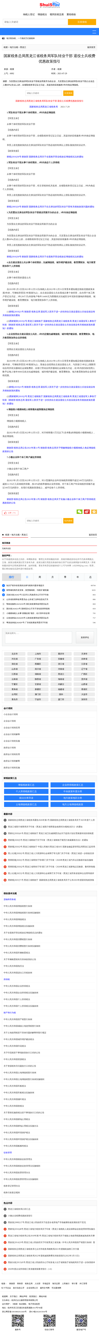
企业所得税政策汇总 (72, 785)
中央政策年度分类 (72, 791)
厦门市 (61, 699)
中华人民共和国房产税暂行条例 (18, 1019)
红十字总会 (6, 1288)
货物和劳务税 (10, 899)
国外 (61, 694)
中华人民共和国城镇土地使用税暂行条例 (22, 1026)
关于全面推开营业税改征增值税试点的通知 (23, 933)
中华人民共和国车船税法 (15, 1086)
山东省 (15, 669)
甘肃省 (38, 684)
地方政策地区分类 (72, 798)
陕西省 (38, 679)
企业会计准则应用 (12, 728)
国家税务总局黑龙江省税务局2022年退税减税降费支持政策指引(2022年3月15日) (43, 1256)
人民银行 (66, 1283)
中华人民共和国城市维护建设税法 (19, 1039)
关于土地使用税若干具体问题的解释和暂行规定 (25, 1033)
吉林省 (84, 659)
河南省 (61, 669)
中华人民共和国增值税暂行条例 (18, 906)
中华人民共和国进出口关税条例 (18, 973)
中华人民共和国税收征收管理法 (18, 1159)
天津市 (84, 654)
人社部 (37, 1283)
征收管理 (8, 1153)
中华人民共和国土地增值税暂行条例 (20, 1073)
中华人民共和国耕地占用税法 (17, 1119)
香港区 (84, 689)
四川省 (38, 669)
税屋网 (5, 1296)
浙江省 (61, 664)
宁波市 (38, 699)
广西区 (84, 674)
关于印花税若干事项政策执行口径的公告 (22, 1053)
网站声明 (23, 1296)
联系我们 (33, 1296)
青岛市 (15, 699)
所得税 (7, 979)
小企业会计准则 (11, 714)
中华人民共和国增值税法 (15, 919)
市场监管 (46, 1283)
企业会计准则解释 (12, 734)
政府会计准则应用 (12, 754)
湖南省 (38, 674)
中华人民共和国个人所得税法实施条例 (21, 1006)
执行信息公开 (18, 1288)
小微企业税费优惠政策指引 (20, 1216)
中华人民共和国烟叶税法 (15, 1099)
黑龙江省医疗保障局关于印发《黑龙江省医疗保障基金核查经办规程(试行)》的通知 (45, 827)
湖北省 (15, 664)
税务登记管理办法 (12, 1186)
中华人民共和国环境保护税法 (17, 1133)
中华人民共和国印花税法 (15, 1046)
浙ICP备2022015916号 (38, 1312)
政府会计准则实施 (12, 768)
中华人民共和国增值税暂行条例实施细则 (22, 913)
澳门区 (38, 694)
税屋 (6, 47)
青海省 (15, 689)
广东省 (38, 659)
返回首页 (91, 47)
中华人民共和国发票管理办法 (17, 1173)
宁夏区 (15, 684)
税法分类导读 (26, 798)
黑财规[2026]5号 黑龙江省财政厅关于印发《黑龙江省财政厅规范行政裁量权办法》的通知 (48, 840)
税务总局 (29, 1283)
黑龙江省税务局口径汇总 (19, 1209)
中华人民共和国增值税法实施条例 (19, 926)
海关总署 (56, 1283)
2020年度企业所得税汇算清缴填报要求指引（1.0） (30, 1269)
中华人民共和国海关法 (14, 966)
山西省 (84, 684)
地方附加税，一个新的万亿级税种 (20, 38)
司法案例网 (56, 1288)
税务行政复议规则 (12, 1192)
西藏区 (38, 664)
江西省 (15, 674)
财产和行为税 (10, 1013)
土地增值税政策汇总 (26, 804)
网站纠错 (43, 1296)
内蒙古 (61, 684)
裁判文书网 (45, 1288)
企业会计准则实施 (12, 741)
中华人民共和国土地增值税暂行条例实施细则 (24, 1079)
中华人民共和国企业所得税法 (17, 986)
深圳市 (84, 699)
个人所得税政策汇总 (26, 791)
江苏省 (84, 664)
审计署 (74, 1283)
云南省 (15, 679)
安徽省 (61, 659)
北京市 (15, 654)
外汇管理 (83, 1283)
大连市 (84, 694)
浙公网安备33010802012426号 (14, 1312)
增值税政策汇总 (26, 785)
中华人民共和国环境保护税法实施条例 (21, 1139)
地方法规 (14, 47)
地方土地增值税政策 (72, 804)
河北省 (15, 659)
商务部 (20, 1283)
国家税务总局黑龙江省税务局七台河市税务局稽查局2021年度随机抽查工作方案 (43, 1249)
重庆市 (61, 654)
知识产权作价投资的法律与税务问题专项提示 (25, 585)
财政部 (12, 1283)
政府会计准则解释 (12, 761)
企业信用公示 (32, 1288)
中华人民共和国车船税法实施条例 (19, 1093)
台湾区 (15, 694)
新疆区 (38, 689)
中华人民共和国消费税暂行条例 (18, 939)
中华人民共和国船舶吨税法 (16, 1146)
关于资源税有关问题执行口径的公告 (20, 1066)
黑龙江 (23, 47)
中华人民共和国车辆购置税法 (17, 953)
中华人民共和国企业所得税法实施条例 (21, 993)
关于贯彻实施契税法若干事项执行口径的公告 (24, 1113)
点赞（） (12, 513)
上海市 (38, 654)
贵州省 (84, 679)
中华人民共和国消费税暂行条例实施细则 (22, 946)
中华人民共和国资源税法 (15, 1059)
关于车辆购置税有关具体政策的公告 (20, 959)
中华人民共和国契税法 (14, 1106)
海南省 (61, 679)
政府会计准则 (10, 748)
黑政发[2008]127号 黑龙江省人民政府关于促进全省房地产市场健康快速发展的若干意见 (47, 1222)
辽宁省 (84, 669)
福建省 (61, 689)
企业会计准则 (10, 721)
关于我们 (13, 1296)
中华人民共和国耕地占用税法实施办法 (21, 1126)
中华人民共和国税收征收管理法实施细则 (22, 1166)
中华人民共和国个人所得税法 (17, 999)
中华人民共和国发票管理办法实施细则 (21, 1179)
